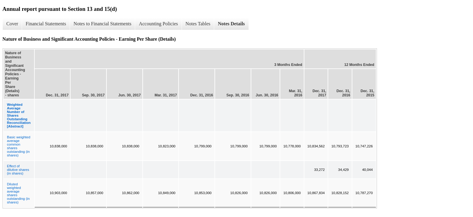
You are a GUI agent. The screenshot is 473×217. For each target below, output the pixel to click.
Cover (12, 23)
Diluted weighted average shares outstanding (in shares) (18, 193)
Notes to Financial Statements (103, 23)
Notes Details (231, 23)
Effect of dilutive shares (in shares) (18, 169)
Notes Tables (198, 23)
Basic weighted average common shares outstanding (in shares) (18, 146)
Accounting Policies (158, 23)
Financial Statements (46, 23)
